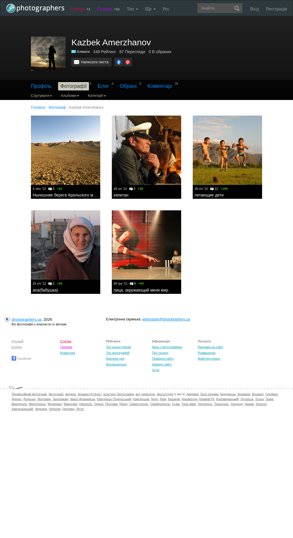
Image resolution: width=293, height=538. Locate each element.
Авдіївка (193, 394)
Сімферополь (160, 404)
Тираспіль (221, 404)
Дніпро (16, 399)
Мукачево (55, 404)
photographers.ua (26, 319)
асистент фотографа (118, 394)
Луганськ (246, 399)
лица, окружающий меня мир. (141, 290)
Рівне (123, 404)
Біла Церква (209, 394)
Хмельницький (22, 409)
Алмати (83, 51)
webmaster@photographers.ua (166, 319)
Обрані (128, 86)
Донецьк (29, 399)
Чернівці (68, 409)
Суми (176, 404)
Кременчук (189, 399)
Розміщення (206, 353)
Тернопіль (205, 404)
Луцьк (259, 399)
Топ (132, 8)
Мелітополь (37, 404)
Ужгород (237, 404)
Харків (249, 404)
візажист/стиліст (89, 394)
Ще (150, 8)
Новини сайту (162, 364)
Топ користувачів (118, 347)
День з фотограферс (167, 347)
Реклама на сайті (210, 347)
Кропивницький (227, 399)
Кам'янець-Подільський (114, 399)
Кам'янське (141, 399)
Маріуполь (19, 404)
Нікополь (85, 404)
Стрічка (80, 8)
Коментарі (159, 86)
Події (156, 370)
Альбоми (70, 95)
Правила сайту (163, 358)
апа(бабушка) (45, 290)
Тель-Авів (188, 404)
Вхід (254, 8)
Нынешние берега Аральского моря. (67, 195)
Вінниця (258, 394)
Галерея (108, 8)
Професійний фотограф (29, 394)
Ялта (80, 409)
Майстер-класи (209, 358)
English (17, 347)
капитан (121, 195)
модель (70, 394)
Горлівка (271, 394)
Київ (163, 399)
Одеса (98, 404)
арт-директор (145, 394)
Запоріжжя (60, 399)
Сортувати (41, 95)
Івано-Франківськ (82, 399)
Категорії (97, 95)
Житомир (44, 399)
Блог (103, 86)
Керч (154, 399)
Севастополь (138, 404)
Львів (269, 399)
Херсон (261, 404)
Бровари (244, 394)
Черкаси (41, 409)
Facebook (21, 358)
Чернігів (54, 409)
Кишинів (174, 399)
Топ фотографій (117, 353)
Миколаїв (70, 404)
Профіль (41, 86)
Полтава (111, 404)
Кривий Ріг (206, 399)
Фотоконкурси (116, 364)
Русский (17, 341)
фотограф (56, 394)
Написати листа (95, 62)
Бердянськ (228, 394)
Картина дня (115, 358)
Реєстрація (276, 8)
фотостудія (165, 394)
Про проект (160, 353)
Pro (166, 8)
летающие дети (209, 195)
